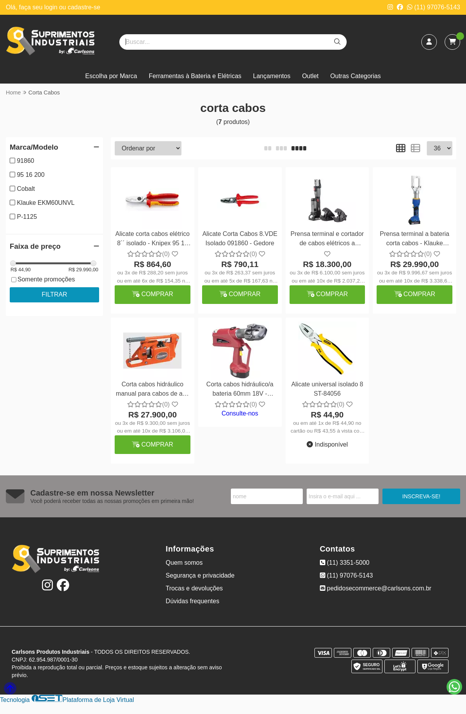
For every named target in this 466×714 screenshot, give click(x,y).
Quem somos (184, 562)
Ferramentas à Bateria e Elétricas (195, 76)
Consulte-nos (240, 413)
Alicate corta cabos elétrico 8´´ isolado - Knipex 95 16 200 (152, 239)
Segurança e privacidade (200, 575)
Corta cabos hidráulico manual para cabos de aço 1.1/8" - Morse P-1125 (152, 390)
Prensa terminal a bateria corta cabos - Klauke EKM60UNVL (414, 239)
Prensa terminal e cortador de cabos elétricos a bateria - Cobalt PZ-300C (327, 239)
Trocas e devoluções (194, 588)
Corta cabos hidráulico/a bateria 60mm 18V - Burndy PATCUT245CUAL (240, 390)
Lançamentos (271, 76)
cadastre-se (84, 7)
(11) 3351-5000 (345, 562)
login (51, 7)
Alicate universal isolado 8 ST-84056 (327, 389)
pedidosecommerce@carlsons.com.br (375, 588)
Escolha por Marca (111, 76)
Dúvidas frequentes (192, 601)
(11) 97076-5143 (433, 7)
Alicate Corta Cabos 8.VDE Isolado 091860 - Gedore (240, 238)
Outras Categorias (355, 76)
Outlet (310, 76)
